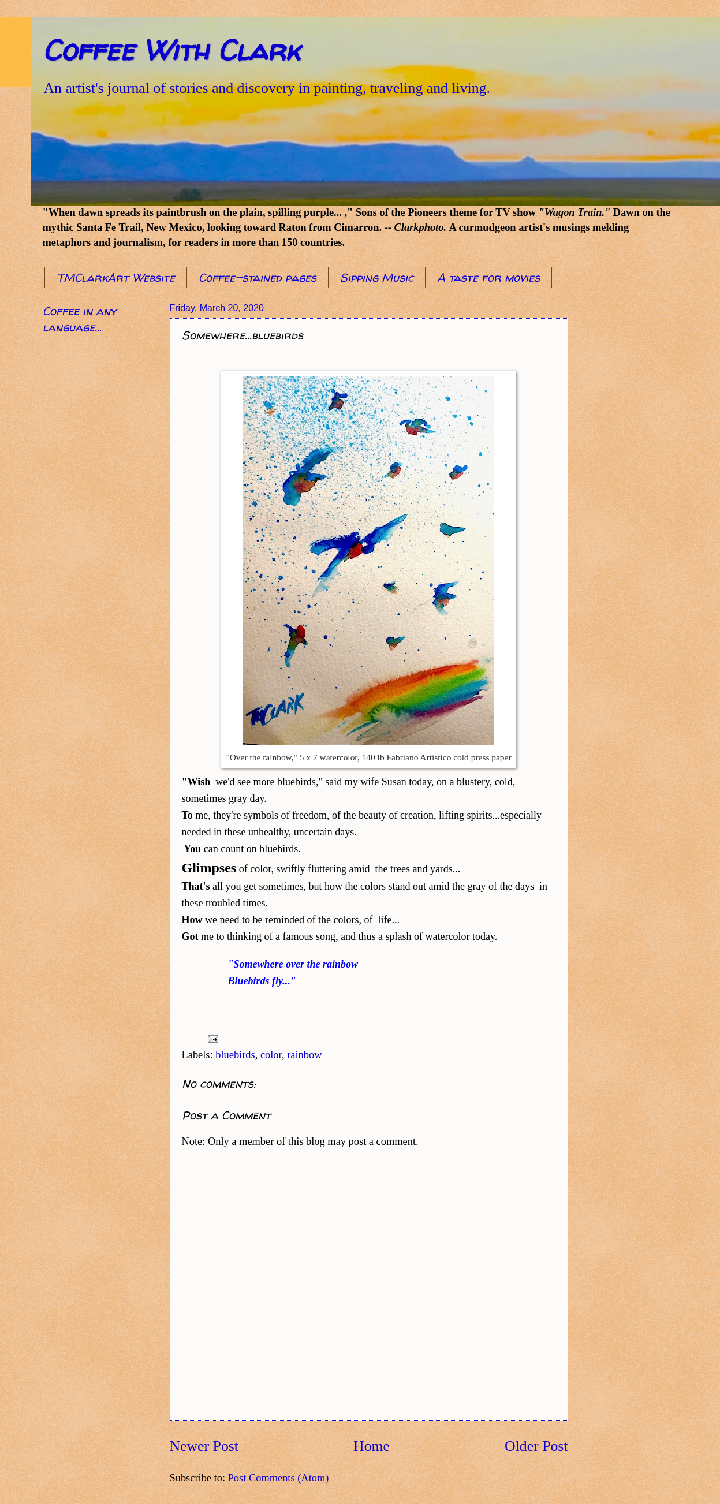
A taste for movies (488, 277)
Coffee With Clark (171, 50)
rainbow (304, 1055)
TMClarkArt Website (116, 277)
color (271, 1055)
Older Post (536, 1446)
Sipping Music (376, 277)
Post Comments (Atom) (278, 1478)
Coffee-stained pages (257, 277)
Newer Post (204, 1446)
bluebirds (235, 1055)
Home (371, 1446)
